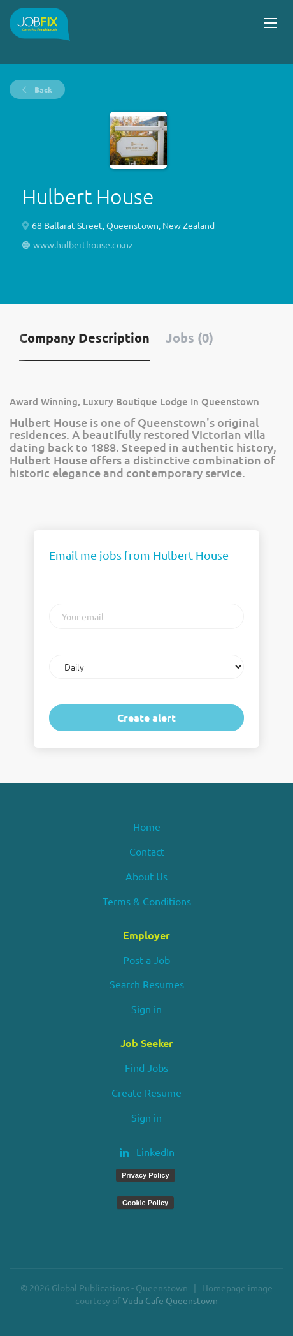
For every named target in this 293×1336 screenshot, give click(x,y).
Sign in (146, 1008)
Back (42, 89)
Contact (146, 851)
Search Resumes (147, 983)
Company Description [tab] (84, 337)
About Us (146, 876)
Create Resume (146, 1092)
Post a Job (146, 959)
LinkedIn (155, 1151)
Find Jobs (146, 1067)
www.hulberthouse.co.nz (83, 244)
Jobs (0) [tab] (189, 337)
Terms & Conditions (147, 900)
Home (147, 826)
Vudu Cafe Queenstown (170, 1300)
